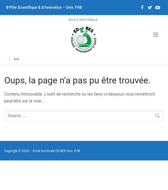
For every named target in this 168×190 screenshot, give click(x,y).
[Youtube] (158, 8)
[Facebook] (142, 8)
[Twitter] (150, 8)
